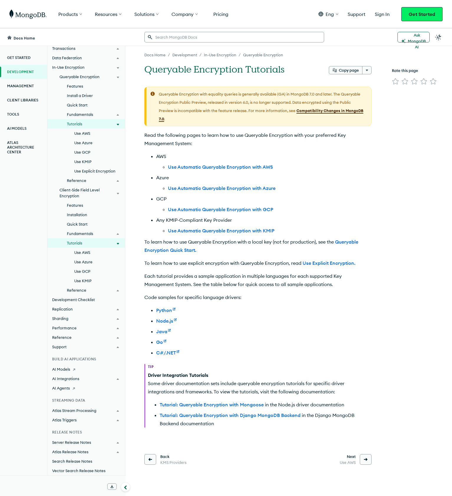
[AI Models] (86, 369)
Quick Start (77, 105)
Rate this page (405, 70)
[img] (395, 81)
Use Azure (83, 142)
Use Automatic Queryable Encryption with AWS (220, 167)
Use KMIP (83, 161)
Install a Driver (80, 95)
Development (20, 72)
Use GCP (82, 152)
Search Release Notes (72, 461)
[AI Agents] (86, 388)
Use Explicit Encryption (95, 171)
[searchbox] (234, 37)
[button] (328, 14)
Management (20, 86)
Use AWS (82, 133)
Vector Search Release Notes (78, 470)
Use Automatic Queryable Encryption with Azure (222, 188)
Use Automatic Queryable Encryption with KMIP (221, 231)
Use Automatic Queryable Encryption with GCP (220, 209)
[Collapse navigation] (125, 487)
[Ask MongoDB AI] (413, 37)
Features (75, 86)
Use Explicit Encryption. (329, 263)
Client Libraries (22, 100)
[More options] (367, 70)
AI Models (17, 128)
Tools (13, 114)
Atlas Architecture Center (20, 147)
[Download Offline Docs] (112, 486)
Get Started (422, 14)
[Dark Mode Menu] (438, 37)
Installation (77, 214)
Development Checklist (73, 299)
